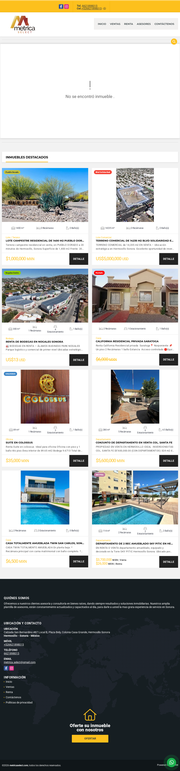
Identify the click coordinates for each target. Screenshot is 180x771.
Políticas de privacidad (19, 702)
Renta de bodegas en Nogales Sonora (34, 341)
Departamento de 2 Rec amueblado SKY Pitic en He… (134, 543)
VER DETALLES (45, 195)
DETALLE (78, 258)
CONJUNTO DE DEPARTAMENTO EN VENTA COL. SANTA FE (134, 442)
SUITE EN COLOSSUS (19, 442)
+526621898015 (92, 8)
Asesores (144, 23)
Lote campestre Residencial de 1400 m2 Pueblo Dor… (45, 240)
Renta (128, 23)
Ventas (115, 23)
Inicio (102, 23)
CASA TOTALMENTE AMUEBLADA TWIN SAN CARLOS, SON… (45, 543)
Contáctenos (164, 23)
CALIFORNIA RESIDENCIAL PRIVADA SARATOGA (127, 341)
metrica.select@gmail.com (20, 662)
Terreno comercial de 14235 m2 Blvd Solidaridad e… (134, 240)
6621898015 (89, 5)
